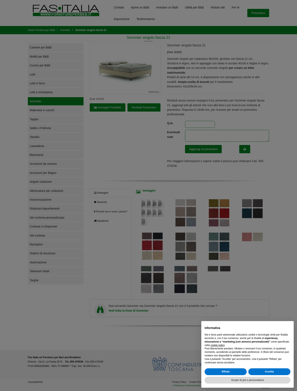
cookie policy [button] (218, 345)
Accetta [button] (269, 371)
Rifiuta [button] (225, 371)
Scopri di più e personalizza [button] (247, 380)
